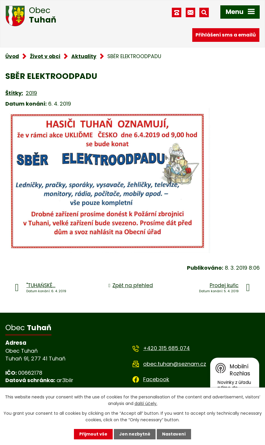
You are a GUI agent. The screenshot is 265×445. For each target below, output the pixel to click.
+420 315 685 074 (166, 348)
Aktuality (83, 56)
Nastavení (174, 434)
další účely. (146, 403)
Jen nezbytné (134, 434)
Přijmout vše (93, 434)
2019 (31, 93)
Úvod (12, 56)
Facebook (156, 379)
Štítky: (14, 93)
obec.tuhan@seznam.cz (174, 364)
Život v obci (45, 56)
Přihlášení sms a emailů (225, 34)
